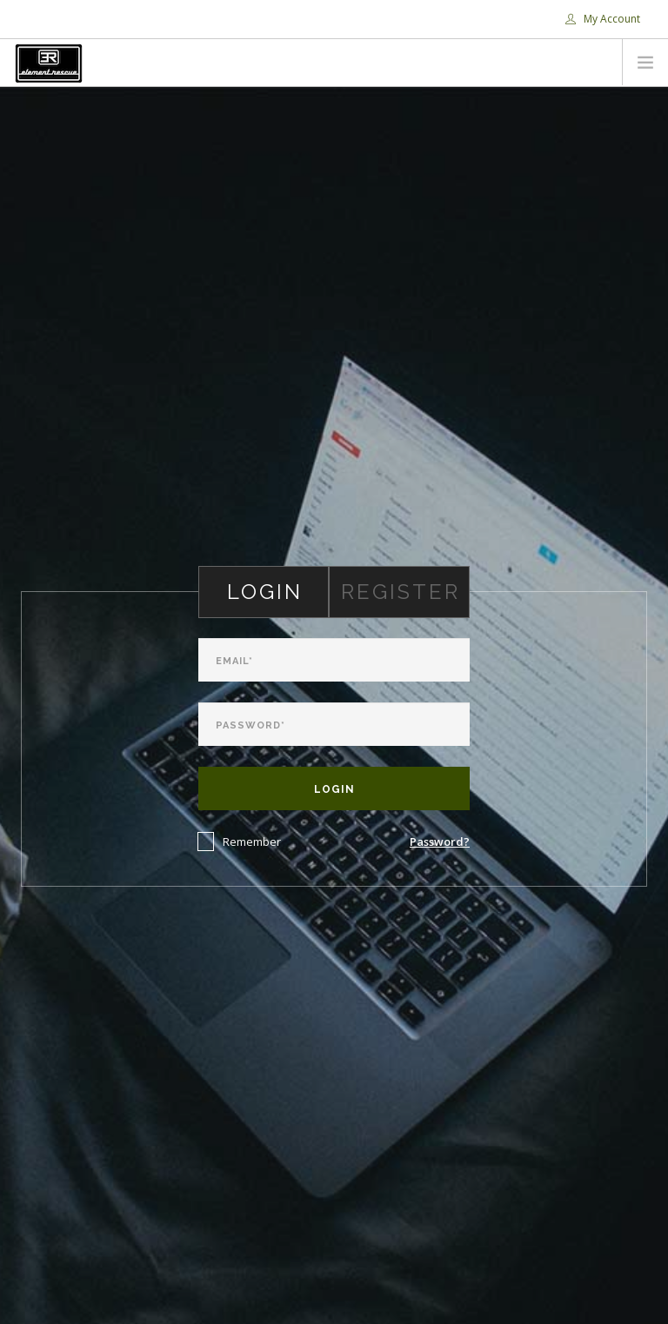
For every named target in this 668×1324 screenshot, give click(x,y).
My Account (602, 18)
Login (334, 789)
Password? (440, 841)
